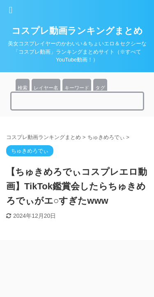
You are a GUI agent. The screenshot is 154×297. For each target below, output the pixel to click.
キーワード (76, 88)
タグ (100, 88)
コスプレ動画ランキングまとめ (77, 31)
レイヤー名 (46, 88)
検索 (23, 88)
